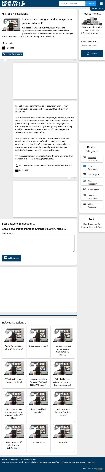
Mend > (8, 13)
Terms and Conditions (85, 462)
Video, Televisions (12, 54)
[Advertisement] (45, 81)
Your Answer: (8, 233)
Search (91, 3)
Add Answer (11, 258)
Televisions (21, 13)
